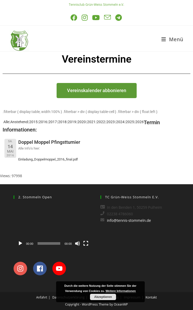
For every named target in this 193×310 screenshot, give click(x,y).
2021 (91, 122)
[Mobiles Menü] (172, 39)
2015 (33, 122)
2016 (43, 122)
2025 (130, 122)
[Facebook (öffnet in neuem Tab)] (74, 17)
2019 (72, 122)
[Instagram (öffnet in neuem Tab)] (85, 17)
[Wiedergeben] (20, 243)
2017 (53, 122)
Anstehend (19, 122)
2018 (62, 122)
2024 (120, 122)
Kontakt (151, 297)
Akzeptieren (103, 297)
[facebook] (42, 268)
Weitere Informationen (121, 291)
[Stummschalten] (77, 243)
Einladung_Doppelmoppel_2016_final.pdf (48, 159)
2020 (81, 122)
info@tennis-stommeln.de (129, 220)
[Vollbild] (85, 243)
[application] (53, 226)
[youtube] (60, 268)
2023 (110, 122)
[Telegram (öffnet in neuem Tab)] (118, 17)
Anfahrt (41, 297)
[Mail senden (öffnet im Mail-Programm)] (107, 17)
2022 (101, 122)
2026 (139, 122)
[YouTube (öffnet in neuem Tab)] (96, 17)
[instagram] (23, 268)
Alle (6, 122)
